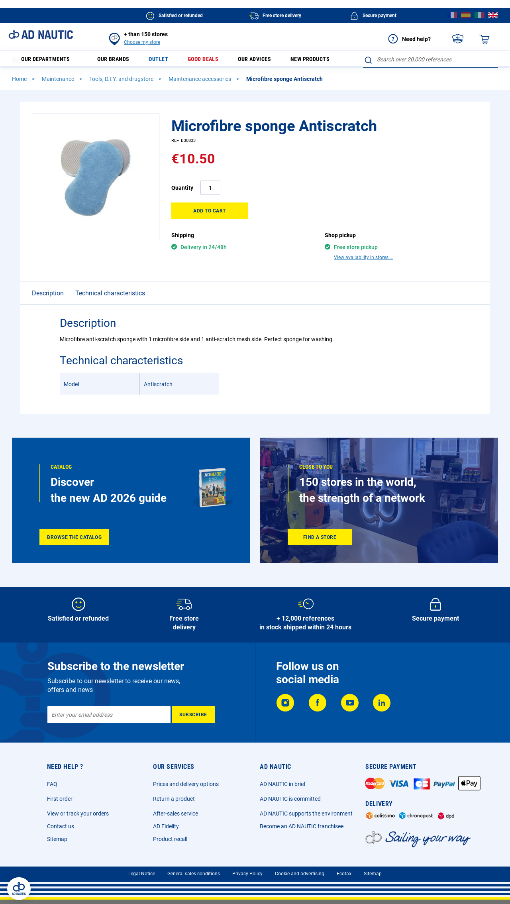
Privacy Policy (247, 877)
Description (48, 297)
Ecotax (344, 877)
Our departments (46, 61)
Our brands (118, 61)
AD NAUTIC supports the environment (306, 817)
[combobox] (430, 59)
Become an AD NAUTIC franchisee (301, 830)
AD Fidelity (166, 830)
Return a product (174, 802)
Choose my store (142, 42)
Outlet (165, 61)
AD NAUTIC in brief (283, 787)
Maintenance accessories (200, 82)
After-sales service (175, 817)
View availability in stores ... (363, 261)
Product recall (170, 842)
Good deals (211, 61)
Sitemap (57, 842)
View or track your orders (78, 817)
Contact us (60, 830)
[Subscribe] (193, 718)
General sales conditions (193, 877)
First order (60, 802)
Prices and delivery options (186, 787)
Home (20, 82)
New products (324, 61)
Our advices (266, 61)
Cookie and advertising (299, 877)
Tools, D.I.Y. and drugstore (122, 82)
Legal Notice (141, 877)
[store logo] (41, 34)
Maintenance (58, 82)
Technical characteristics (110, 297)
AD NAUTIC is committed (290, 802)
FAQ (52, 787)
